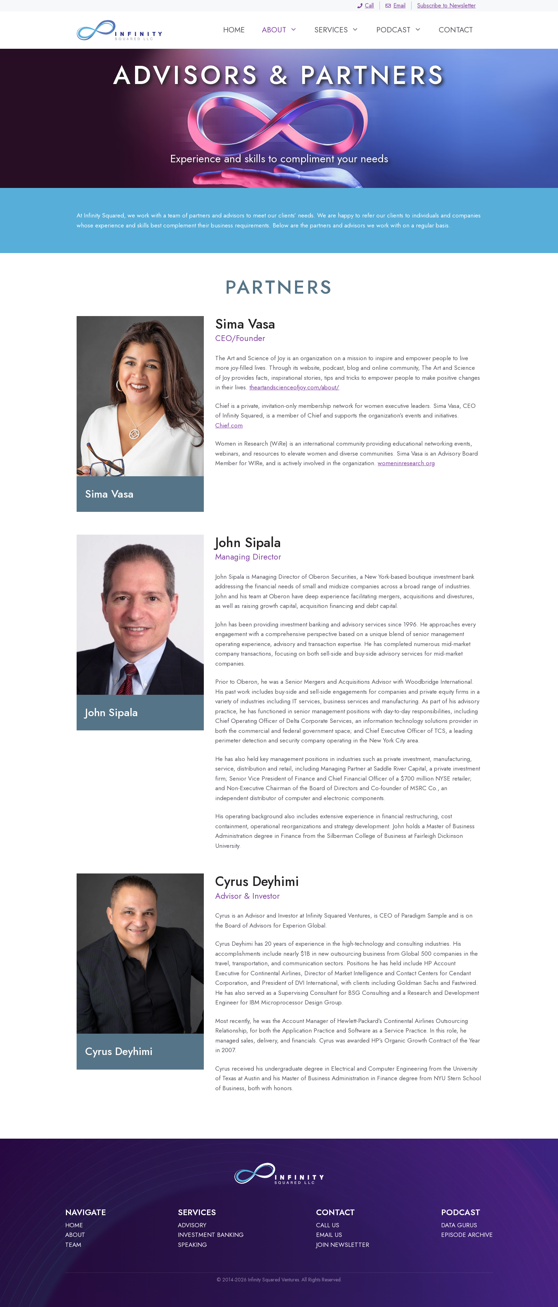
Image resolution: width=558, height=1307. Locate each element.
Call (365, 5)
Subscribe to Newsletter (446, 5)
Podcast (403, 30)
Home (234, 29)
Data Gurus (459, 1225)
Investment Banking (211, 1234)
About (284, 30)
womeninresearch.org (406, 463)
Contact (456, 29)
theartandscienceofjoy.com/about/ (294, 387)
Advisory (192, 1225)
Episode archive (467, 1234)
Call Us (327, 1225)
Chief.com (229, 425)
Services (340, 30)
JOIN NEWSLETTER (342, 1244)
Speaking (192, 1244)
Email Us (329, 1234)
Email (395, 5)
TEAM (73, 1244)
